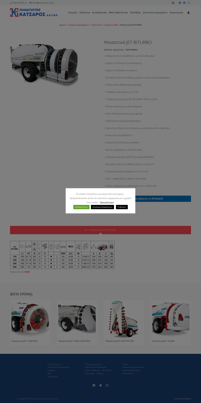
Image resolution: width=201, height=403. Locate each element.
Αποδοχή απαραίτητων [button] (102, 207)
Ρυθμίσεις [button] (122, 207)
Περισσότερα (107, 202)
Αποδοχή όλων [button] (81, 207)
